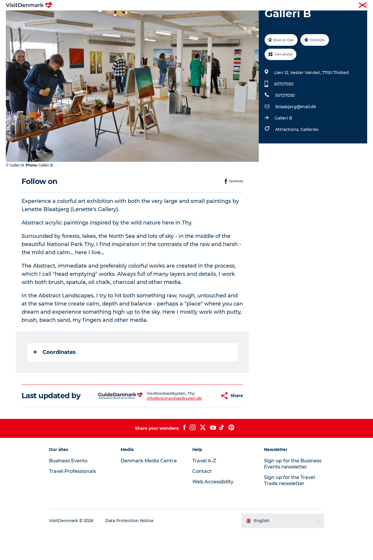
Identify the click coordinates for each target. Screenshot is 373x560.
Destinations (130, 19)
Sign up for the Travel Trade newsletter (289, 508)
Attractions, (287, 157)
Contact (360, 5)
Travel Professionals (282, 5)
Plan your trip (251, 19)
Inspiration (96, 19)
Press (343, 5)
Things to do (167, 19)
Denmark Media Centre (149, 488)
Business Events (318, 5)
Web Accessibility (212, 509)
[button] (200, 423)
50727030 (283, 111)
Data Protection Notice (129, 548)
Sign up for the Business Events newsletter (292, 491)
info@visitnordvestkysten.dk (160, 426)
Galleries (309, 157)
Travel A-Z (204, 488)
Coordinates (55, 380)
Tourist (253, 5)
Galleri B (283, 145)
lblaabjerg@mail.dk (295, 134)
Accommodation (208, 19)
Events (282, 19)
